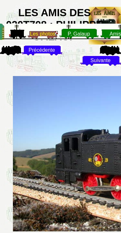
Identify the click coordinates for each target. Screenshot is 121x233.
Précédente (42, 50)
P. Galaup (79, 34)
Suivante (100, 60)
